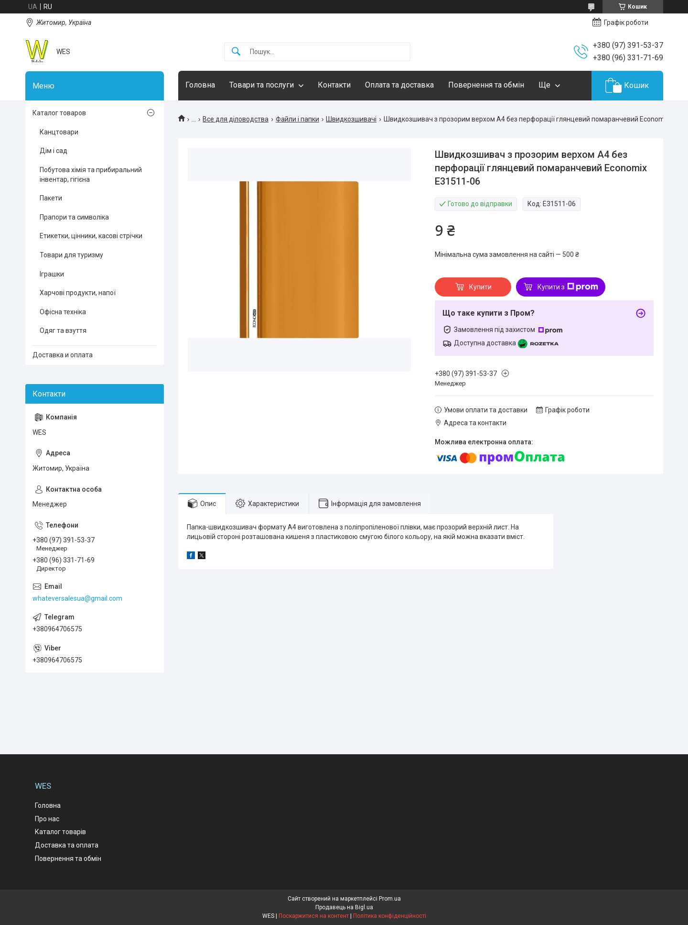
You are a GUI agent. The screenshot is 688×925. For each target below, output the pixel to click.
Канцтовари (59, 132)
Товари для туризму (71, 255)
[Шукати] (236, 51)
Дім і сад (53, 150)
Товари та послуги (261, 84)
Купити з (568, 287)
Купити (480, 287)
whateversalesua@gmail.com (77, 598)
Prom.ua (390, 898)
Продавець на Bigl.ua (344, 907)
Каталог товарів (60, 832)
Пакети (51, 198)
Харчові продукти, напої (78, 293)
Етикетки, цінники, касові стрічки (91, 236)
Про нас (47, 819)
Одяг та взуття (63, 330)
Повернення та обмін (486, 84)
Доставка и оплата (62, 355)
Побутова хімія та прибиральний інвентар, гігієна (91, 174)
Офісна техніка (63, 312)
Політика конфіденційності (389, 916)
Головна (200, 84)
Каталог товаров (59, 113)
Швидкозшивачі (351, 119)
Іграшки (52, 274)
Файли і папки (297, 119)
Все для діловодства (236, 119)
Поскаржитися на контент (314, 916)
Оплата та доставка (399, 84)
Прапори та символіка (74, 217)
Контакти (334, 84)
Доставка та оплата (66, 845)
